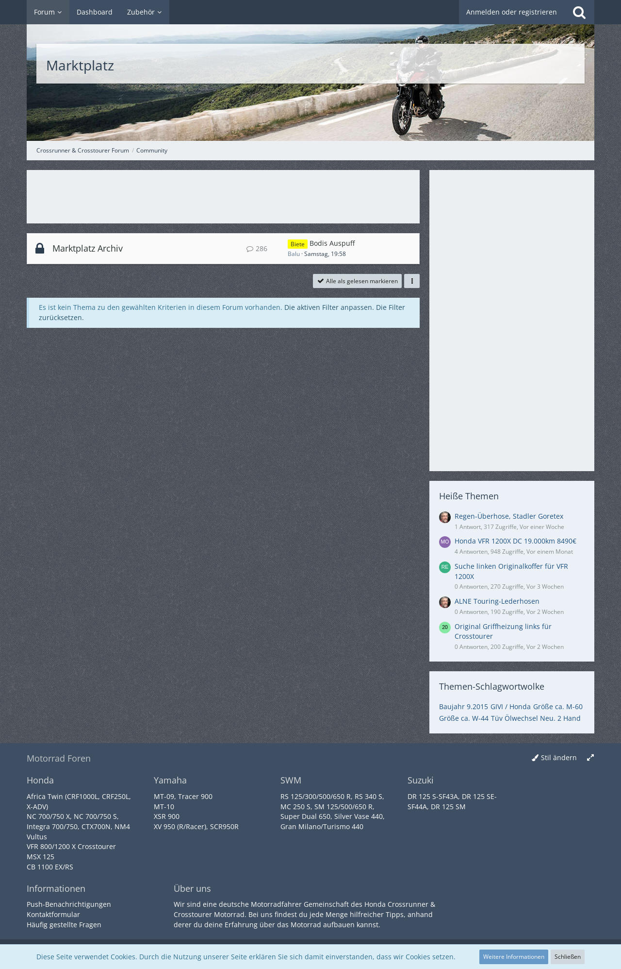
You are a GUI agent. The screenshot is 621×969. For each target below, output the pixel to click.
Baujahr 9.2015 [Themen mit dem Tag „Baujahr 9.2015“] (463, 706)
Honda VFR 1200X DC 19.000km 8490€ (515, 540)
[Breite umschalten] (590, 758)
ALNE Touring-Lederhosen (497, 601)
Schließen (568, 956)
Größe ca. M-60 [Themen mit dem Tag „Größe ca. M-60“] (558, 706)
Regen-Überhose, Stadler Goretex (509, 516)
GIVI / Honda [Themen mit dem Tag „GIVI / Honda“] (510, 706)
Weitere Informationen (513, 956)
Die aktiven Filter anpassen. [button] (329, 307)
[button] (412, 281)
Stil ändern (559, 757)
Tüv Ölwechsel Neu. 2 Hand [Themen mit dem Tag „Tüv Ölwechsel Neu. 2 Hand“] (536, 718)
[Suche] (579, 12)
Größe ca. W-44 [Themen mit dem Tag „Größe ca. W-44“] (464, 718)
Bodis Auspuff (332, 243)
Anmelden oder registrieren (511, 12)
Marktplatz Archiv (87, 248)
